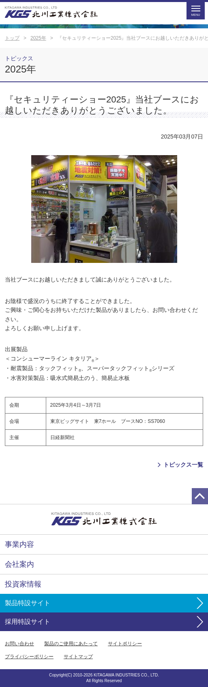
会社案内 (19, 564)
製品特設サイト (27, 603)
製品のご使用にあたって (71, 643)
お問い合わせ (19, 643)
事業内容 (19, 544)
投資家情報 (23, 584)
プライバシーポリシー (29, 656)
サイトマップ (78, 656)
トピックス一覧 (183, 464)
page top (200, 496)
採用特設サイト (27, 621)
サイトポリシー (125, 643)
